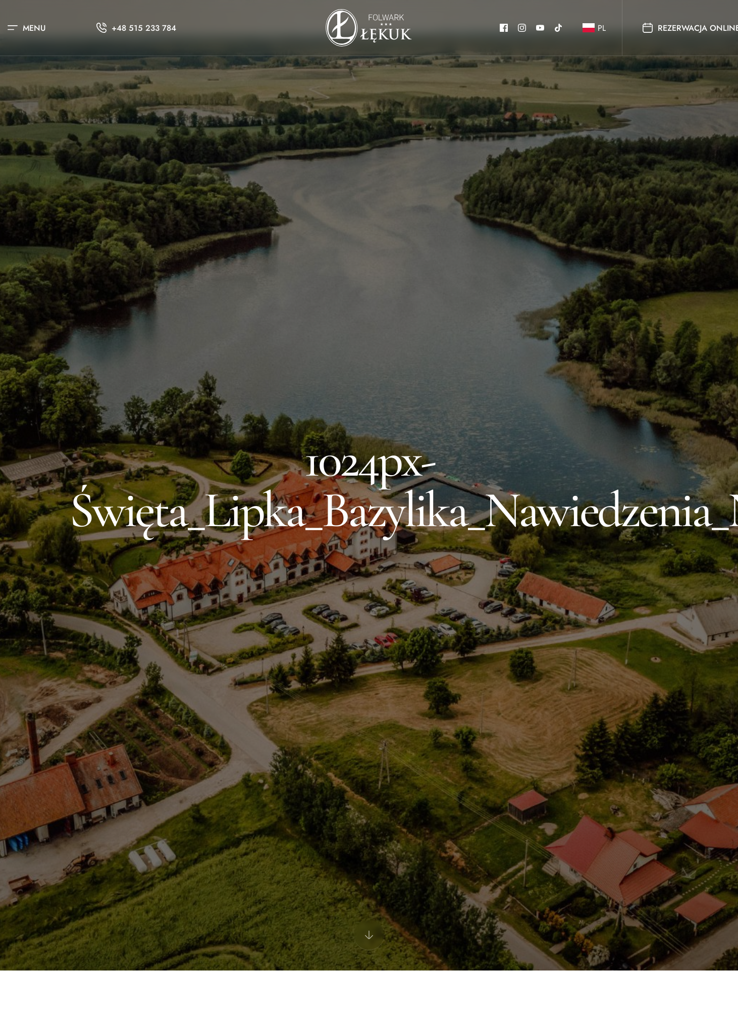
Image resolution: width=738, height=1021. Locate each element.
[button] (592, 28)
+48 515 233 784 (144, 28)
